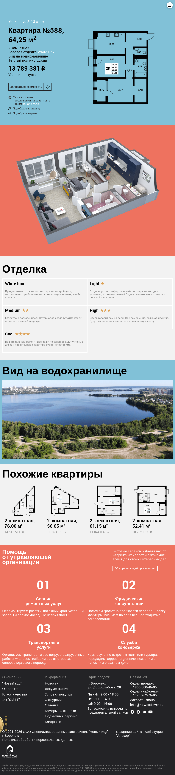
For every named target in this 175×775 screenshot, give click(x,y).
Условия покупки (22, 74)
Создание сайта (129, 731)
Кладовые (53, 721)
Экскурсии (53, 699)
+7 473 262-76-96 (143, 695)
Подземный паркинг (61, 716)
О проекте (10, 688)
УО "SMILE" (11, 699)
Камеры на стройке (60, 710)
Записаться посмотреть (26, 87)
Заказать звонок (143, 700)
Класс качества (14, 694)
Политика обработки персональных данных (37, 739)
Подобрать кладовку (27, 108)
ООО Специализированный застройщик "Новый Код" (65, 731)
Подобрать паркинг (26, 113)
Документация (56, 688)
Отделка (52, 705)
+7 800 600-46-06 (143, 687)
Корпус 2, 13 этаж (26, 22)
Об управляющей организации (135, 568)
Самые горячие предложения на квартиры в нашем (31, 100)
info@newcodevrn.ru (147, 704)
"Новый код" (12, 683)
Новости (51, 683)
